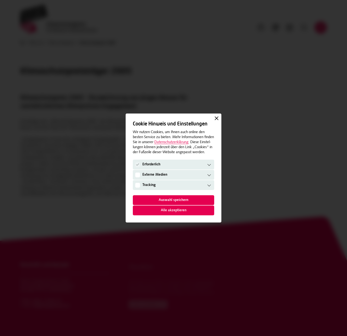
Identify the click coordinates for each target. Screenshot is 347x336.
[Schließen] (216, 118)
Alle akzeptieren (173, 210)
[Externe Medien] (137, 174)
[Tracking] (137, 185)
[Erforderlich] (137, 164)
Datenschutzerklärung (171, 142)
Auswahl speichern (173, 200)
